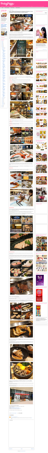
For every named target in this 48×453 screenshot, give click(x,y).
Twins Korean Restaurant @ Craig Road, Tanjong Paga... (3, 78)
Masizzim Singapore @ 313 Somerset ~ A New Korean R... (3, 51)
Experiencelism (12, 7)
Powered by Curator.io (45, 49)
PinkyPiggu (7, 4)
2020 (2, 42)
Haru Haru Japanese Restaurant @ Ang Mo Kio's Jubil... (3, 84)
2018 (2, 44)
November (3, 48)
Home (2, 7)
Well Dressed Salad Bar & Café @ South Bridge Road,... (3, 67)
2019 (2, 43)
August (3, 98)
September (3, 97)
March (3, 102)
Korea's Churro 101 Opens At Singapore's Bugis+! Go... (3, 76)
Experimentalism (18, 7)
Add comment (11, 420)
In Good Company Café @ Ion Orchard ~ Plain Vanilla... (3, 64)
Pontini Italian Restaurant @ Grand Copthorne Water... (3, 61)
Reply (11, 418)
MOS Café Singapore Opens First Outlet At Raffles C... (3, 95)
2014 (2, 105)
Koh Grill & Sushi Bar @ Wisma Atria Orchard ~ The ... (3, 59)
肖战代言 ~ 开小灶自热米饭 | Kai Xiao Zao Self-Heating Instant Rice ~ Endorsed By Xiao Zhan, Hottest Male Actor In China (4, 26)
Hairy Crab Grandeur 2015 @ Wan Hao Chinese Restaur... (3, 73)
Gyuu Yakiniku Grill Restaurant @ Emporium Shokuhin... (3, 70)
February (3, 103)
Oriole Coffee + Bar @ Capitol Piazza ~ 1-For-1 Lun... (3, 56)
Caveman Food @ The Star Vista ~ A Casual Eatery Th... (3, 81)
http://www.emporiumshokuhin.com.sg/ (15, 407)
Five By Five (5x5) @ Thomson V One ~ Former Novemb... (3, 92)
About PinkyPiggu (7, 7)
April (2, 101)
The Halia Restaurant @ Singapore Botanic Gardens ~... (3, 87)
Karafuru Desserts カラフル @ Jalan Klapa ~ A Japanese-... (3, 54)
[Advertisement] (21, 442)
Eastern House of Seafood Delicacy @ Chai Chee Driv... (3, 89)
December (3, 47)
